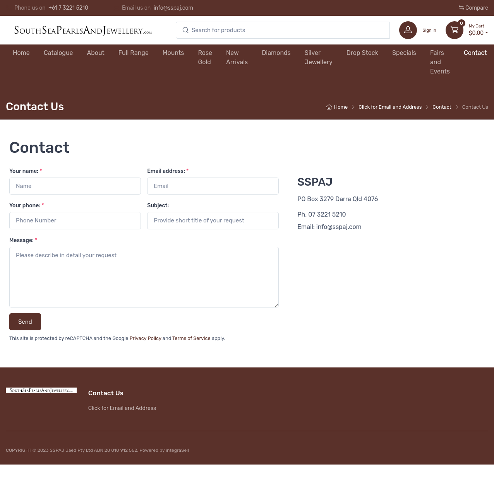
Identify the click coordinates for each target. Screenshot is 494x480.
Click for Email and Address (390, 107)
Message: (23, 240)
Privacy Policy (145, 338)
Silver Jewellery (319, 57)
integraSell (177, 450)
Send (25, 321)
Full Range (133, 52)
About (96, 52)
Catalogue (58, 52)
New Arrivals (237, 57)
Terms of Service (191, 338)
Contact (475, 52)
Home (21, 52)
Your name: (25, 171)
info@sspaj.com (173, 8)
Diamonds (276, 52)
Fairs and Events (440, 62)
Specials (404, 52)
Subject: (158, 205)
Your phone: (26, 205)
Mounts (173, 52)
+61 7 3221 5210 (68, 8)
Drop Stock (362, 52)
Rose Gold (205, 57)
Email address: (168, 171)
